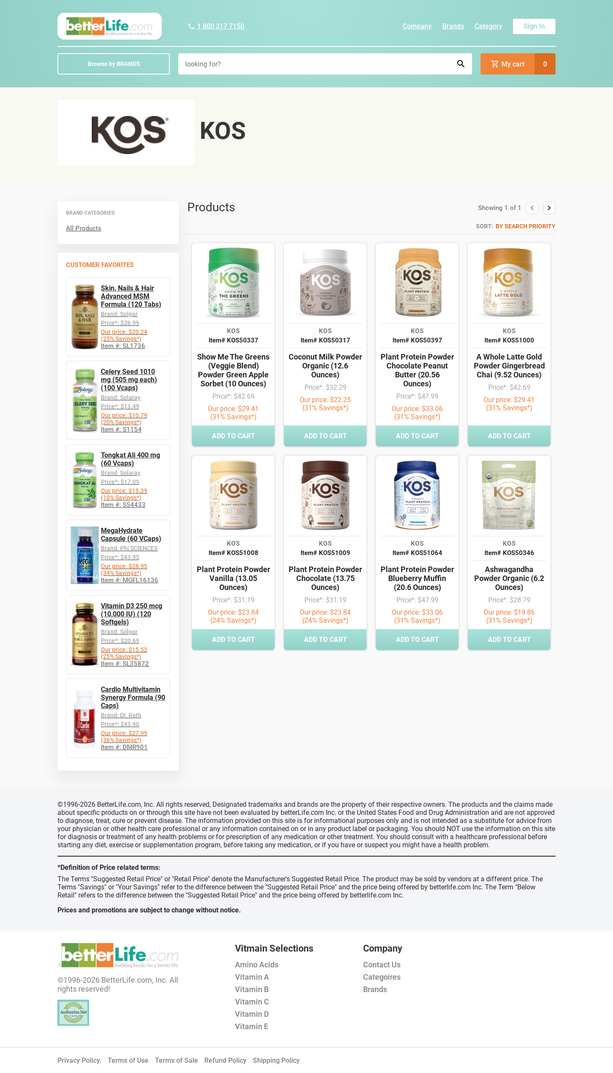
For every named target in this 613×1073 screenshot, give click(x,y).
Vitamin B (252, 989)
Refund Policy (225, 1060)
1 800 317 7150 (215, 26)
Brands (453, 26)
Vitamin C (252, 1001)
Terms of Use (128, 1060)
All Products (83, 228)
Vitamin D (252, 1014)
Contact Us (382, 964)
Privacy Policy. (79, 1060)
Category (488, 26)
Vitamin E (251, 1026)
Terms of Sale (176, 1060)
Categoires (382, 976)
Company (417, 26)
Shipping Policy (276, 1060)
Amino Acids (256, 964)
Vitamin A (252, 976)
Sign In (534, 26)
